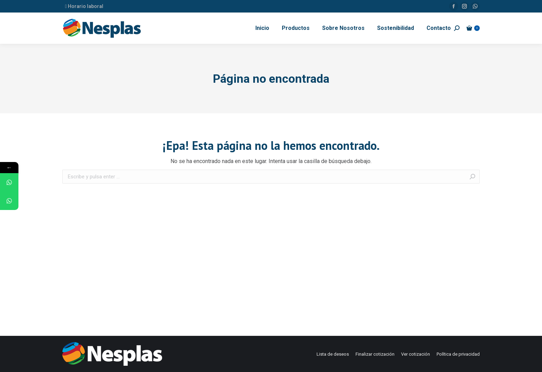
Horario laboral (84, 6)
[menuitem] (262, 28)
